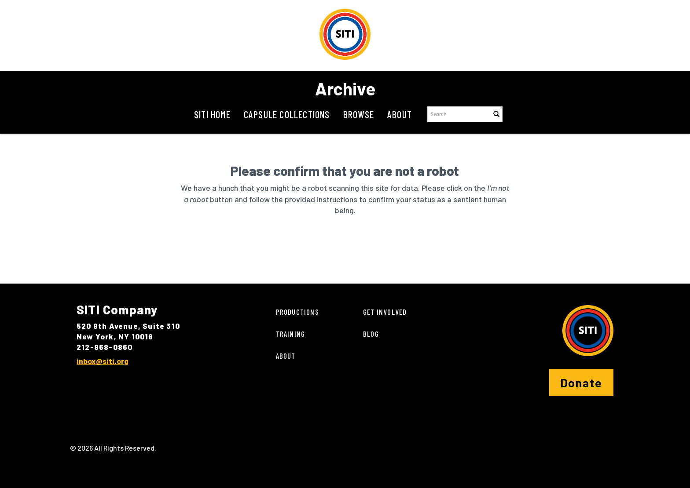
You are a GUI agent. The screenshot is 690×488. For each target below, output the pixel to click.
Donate (581, 382)
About (399, 114)
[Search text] (458, 114)
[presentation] (325, 244)
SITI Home (212, 114)
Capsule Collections (287, 114)
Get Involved (385, 311)
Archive (345, 88)
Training (290, 333)
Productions (297, 311)
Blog (371, 333)
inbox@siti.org (102, 361)
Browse (358, 114)
